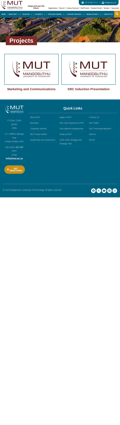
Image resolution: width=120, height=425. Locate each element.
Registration (52, 8)
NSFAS (92, 139)
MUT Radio (94, 122)
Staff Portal (85, 8)
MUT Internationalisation (100, 128)
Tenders (106, 8)
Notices (92, 134)
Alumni (62, 8)
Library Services (73, 8)
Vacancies (115, 8)
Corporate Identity (38, 128)
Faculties (27, 14)
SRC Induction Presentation (89, 89)
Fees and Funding (56, 14)
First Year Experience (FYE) (72, 122)
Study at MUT (66, 134)
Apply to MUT (66, 117)
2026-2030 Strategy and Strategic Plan (70, 141)
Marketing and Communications (31, 89)
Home (3, 14)
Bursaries (34, 122)
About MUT (14, 14)
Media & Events (93, 14)
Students (40, 14)
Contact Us (108, 14)
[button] (117, 13)
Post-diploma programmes (71, 128)
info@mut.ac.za (14, 158)
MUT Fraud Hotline (38, 134)
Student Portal (96, 8)
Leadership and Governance (42, 139)
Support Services (75, 14)
